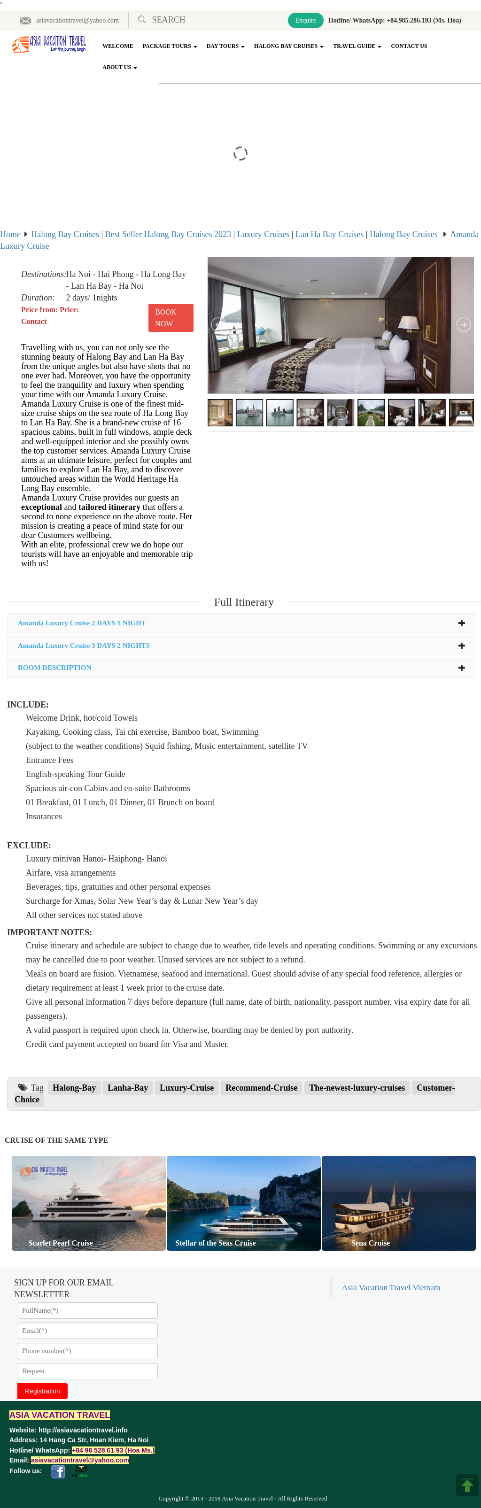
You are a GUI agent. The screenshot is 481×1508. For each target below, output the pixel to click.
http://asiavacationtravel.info (83, 1430)
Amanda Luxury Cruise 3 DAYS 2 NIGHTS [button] (241, 645)
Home (10, 234)
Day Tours (226, 46)
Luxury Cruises (263, 234)
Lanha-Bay (128, 1088)
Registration (42, 1391)
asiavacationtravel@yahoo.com (69, 20)
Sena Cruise (368, 1243)
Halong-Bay (74, 1088)
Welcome (117, 46)
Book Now (165, 318)
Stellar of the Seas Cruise (213, 1243)
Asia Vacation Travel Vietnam (391, 1287)
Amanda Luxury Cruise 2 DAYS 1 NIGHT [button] (241, 623)
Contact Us (409, 46)
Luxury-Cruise (187, 1088)
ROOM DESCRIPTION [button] (241, 667)
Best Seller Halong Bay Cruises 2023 (168, 234)
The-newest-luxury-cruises (357, 1088)
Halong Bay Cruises (289, 46)
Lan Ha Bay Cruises (329, 234)
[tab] (242, 623)
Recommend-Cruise (261, 1088)
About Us (119, 67)
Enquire (305, 20)
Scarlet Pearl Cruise (58, 1243)
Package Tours (170, 46)
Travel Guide (357, 46)
